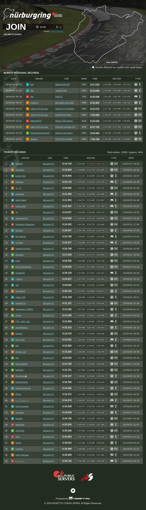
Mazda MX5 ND (62, 84)
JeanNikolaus (19, 327)
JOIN (16, 27)
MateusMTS (33, 121)
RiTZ (15, 437)
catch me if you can (37, 109)
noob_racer (18, 206)
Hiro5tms (17, 255)
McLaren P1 (48, 164)
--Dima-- (17, 279)
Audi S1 (58, 96)
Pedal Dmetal (19, 382)
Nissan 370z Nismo (64, 121)
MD (15, 346)
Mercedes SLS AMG (64, 103)
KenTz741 (18, 340)
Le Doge (17, 242)
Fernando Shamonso (22, 224)
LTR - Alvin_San (20, 321)
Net (30, 84)
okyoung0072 (19, 364)
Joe (15, 285)
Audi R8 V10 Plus (63, 115)
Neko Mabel (18, 200)
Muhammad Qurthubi (38, 133)
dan (30, 96)
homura (16, 333)
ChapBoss (18, 273)
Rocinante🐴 (19, 376)
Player (16, 394)
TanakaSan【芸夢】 (22, 309)
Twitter (73, 490)
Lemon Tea (18, 176)
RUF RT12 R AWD (63, 139)
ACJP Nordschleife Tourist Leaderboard (33, 13)
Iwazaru (17, 418)
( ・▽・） (18, 461)
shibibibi (17, 164)
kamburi (32, 139)
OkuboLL (17, 182)
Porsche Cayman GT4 (65, 127)
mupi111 (32, 103)
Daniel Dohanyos (21, 388)
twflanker (17, 370)
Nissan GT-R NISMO (64, 109)
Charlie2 (17, 449)
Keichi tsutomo (20, 406)
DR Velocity (18, 236)
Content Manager (56, 31)
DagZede (17, 194)
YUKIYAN (17, 431)
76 (14, 212)
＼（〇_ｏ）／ (20, 400)
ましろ (16, 188)
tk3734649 (18, 291)
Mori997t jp (18, 303)
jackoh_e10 (18, 352)
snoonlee (17, 412)
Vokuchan (17, 424)
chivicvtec (17, 170)
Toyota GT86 (61, 90)
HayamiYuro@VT (21, 249)
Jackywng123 (19, 218)
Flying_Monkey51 (21, 267)
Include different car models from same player (117, 67)
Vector (16, 315)
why (15, 358)
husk (15, 261)
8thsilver (17, 230)
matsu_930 (18, 297)
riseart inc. (79, 498)
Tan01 (16, 443)
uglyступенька (20, 455)
